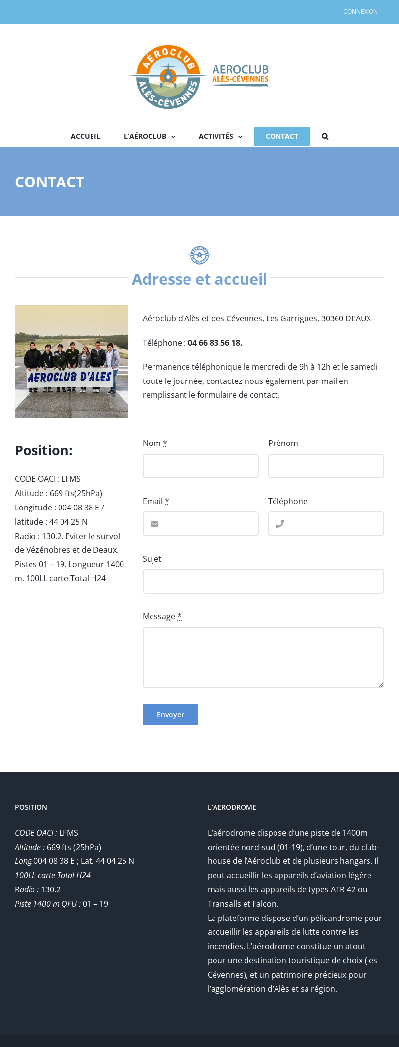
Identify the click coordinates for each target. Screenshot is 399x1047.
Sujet (152, 558)
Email (156, 501)
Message (162, 616)
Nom (155, 443)
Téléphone (287, 501)
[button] (325, 136)
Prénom (283, 443)
